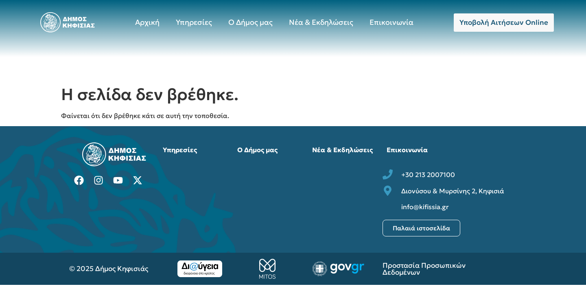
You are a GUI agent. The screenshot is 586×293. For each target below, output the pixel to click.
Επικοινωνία (391, 22)
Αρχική (147, 22)
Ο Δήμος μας (250, 22)
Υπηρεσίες (194, 22)
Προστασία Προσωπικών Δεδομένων (424, 269)
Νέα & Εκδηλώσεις (321, 22)
